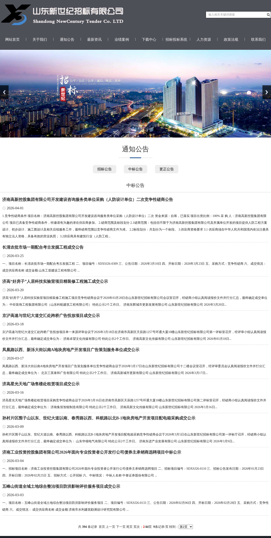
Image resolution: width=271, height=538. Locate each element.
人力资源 (203, 39)
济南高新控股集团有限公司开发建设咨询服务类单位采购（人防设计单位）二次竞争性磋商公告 (87, 199)
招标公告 (104, 169)
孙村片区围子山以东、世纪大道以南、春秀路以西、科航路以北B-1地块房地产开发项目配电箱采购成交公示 (98, 418)
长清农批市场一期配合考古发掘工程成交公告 (43, 247)
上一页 (110, 526)
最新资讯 (94, 39)
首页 (102, 526)
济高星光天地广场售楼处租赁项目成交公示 (40, 384)
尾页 (129, 526)
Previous (4, 92)
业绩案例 (121, 39)
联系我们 (258, 39)
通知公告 (67, 39)
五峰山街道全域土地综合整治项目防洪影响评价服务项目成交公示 (61, 486)
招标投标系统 (176, 39)
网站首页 (12, 39)
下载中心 (149, 39)
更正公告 (166, 169)
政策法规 (231, 39)
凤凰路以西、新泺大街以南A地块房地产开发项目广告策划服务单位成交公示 (70, 350)
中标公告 (135, 169)
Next (266, 92)
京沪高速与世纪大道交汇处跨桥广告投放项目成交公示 (51, 315)
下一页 (121, 526)
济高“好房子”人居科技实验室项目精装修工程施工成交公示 (55, 281)
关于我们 (40, 39)
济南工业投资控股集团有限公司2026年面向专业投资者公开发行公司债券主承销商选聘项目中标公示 (91, 452)
